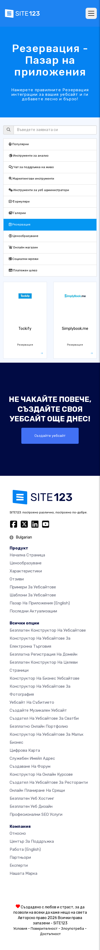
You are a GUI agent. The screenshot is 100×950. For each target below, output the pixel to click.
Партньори (20, 857)
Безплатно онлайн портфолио (39, 726)
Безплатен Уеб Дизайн (31, 806)
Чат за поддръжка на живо (31, 167)
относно (18, 833)
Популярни (19, 144)
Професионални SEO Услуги (36, 814)
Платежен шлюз (23, 270)
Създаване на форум (30, 766)
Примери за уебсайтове (33, 587)
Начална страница (27, 555)
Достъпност (50, 934)
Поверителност (44, 929)
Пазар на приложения (40, 603)
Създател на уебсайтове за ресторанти (49, 782)
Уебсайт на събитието (32, 702)
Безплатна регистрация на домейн (43, 654)
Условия (20, 929)
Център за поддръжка (32, 841)
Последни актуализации (33, 611)
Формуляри (19, 201)
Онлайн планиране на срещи (37, 790)
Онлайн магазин (23, 247)
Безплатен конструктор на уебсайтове (48, 630)
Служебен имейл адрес (32, 758)
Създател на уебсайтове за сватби (44, 718)
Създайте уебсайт (50, 436)
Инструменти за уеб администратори (39, 190)
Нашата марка (23, 873)
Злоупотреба (72, 929)
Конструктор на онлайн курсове (41, 774)
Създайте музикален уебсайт (38, 710)
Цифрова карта (25, 750)
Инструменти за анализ (29, 155)
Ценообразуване (23, 236)
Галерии (17, 213)
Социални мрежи (23, 259)
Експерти (19, 865)
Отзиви (17, 579)
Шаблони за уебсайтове (33, 595)
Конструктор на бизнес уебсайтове (44, 678)
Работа (25, 849)
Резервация (19, 224)
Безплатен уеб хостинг (32, 798)
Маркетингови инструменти (31, 178)
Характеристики (26, 571)
